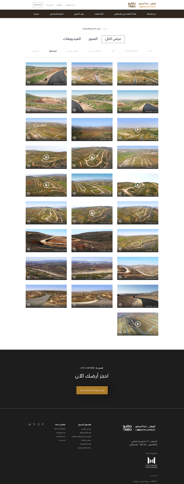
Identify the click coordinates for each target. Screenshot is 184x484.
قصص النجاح (86, 428)
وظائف (59, 5)
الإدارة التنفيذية (85, 443)
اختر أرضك (99, 13)
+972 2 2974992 (87, 368)
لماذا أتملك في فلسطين (125, 13)
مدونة (36, 13)
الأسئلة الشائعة (85, 432)
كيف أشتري (79, 13)
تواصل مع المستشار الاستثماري (92, 390)
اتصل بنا (49, 5)
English (38, 5)
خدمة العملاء (70, 5)
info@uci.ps (61, 432)
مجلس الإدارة (86, 440)
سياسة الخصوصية (84, 447)
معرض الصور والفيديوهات (81, 436)
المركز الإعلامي (56, 13)
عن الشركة (151, 13)
